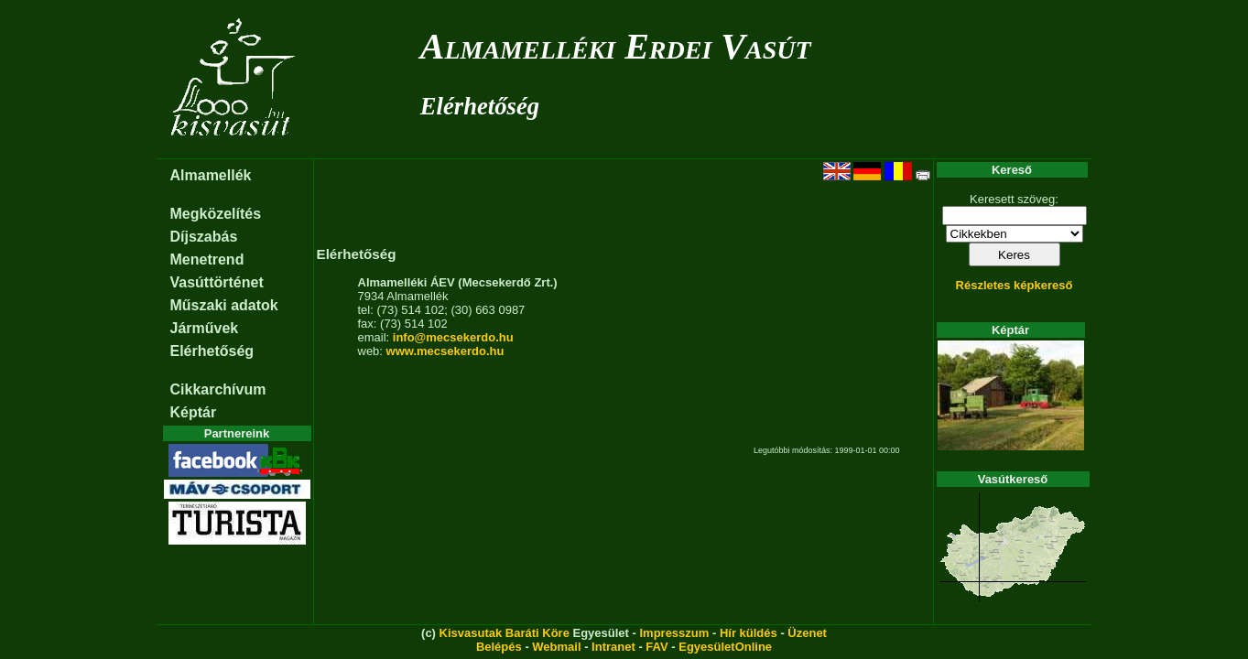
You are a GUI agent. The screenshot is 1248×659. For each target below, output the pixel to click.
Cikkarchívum (218, 389)
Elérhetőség (479, 106)
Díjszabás (204, 236)
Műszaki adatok (224, 305)
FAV (656, 647)
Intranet (613, 647)
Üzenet (807, 633)
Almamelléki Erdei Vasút (615, 46)
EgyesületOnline (725, 647)
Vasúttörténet (217, 282)
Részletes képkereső (1014, 285)
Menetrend (207, 259)
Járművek (204, 328)
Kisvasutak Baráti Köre (505, 633)
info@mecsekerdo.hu (453, 337)
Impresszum (674, 633)
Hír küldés (748, 633)
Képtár (193, 412)
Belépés (499, 647)
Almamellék (211, 175)
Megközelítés (216, 213)
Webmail (556, 647)
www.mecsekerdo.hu (445, 351)
